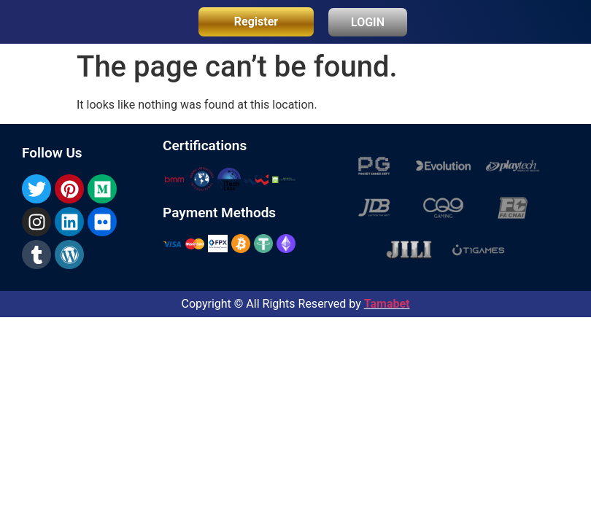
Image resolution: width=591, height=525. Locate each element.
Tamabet (387, 304)
